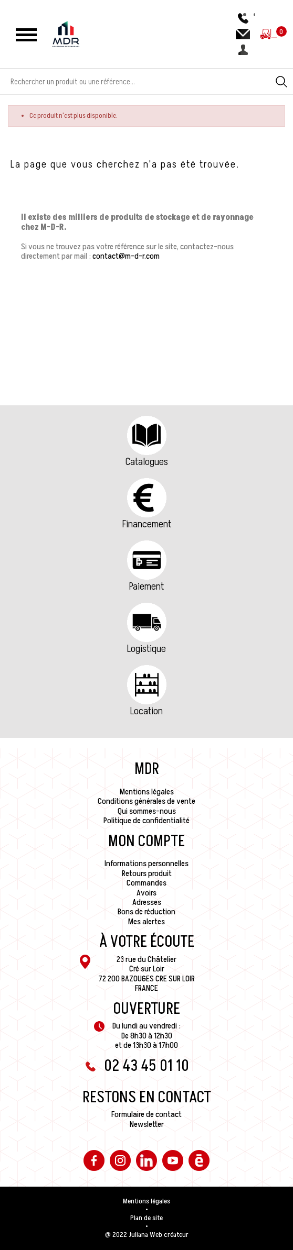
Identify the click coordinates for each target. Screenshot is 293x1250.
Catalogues (146, 462)
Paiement (146, 586)
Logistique (146, 648)
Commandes (146, 883)
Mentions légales (147, 792)
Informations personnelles (146, 863)
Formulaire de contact (146, 1114)
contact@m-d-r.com (126, 256)
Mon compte (146, 842)
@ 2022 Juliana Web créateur (147, 1235)
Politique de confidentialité (146, 820)
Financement (146, 524)
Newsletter (147, 1124)
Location (146, 711)
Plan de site (146, 1218)
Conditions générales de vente (146, 801)
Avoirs (146, 893)
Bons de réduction (146, 911)
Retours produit (147, 873)
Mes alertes (146, 921)
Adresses (146, 902)
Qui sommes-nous (147, 811)
